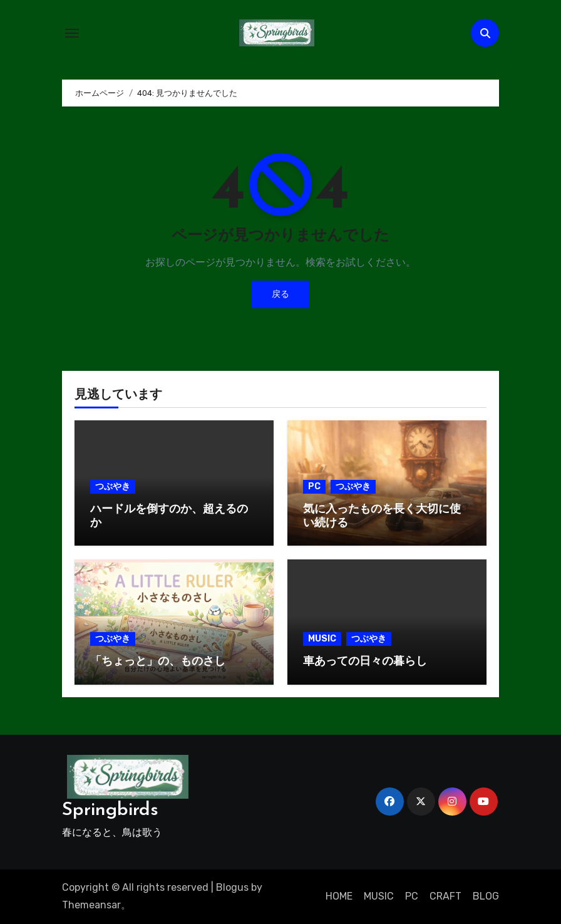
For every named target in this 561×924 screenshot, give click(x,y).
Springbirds (110, 810)
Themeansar (91, 905)
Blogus (232, 887)
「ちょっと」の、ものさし (157, 662)
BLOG (486, 896)
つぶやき (112, 486)
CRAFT (445, 896)
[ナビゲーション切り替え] (72, 33)
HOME (339, 896)
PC (314, 486)
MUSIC (322, 638)
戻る (280, 294)
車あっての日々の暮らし (365, 662)
